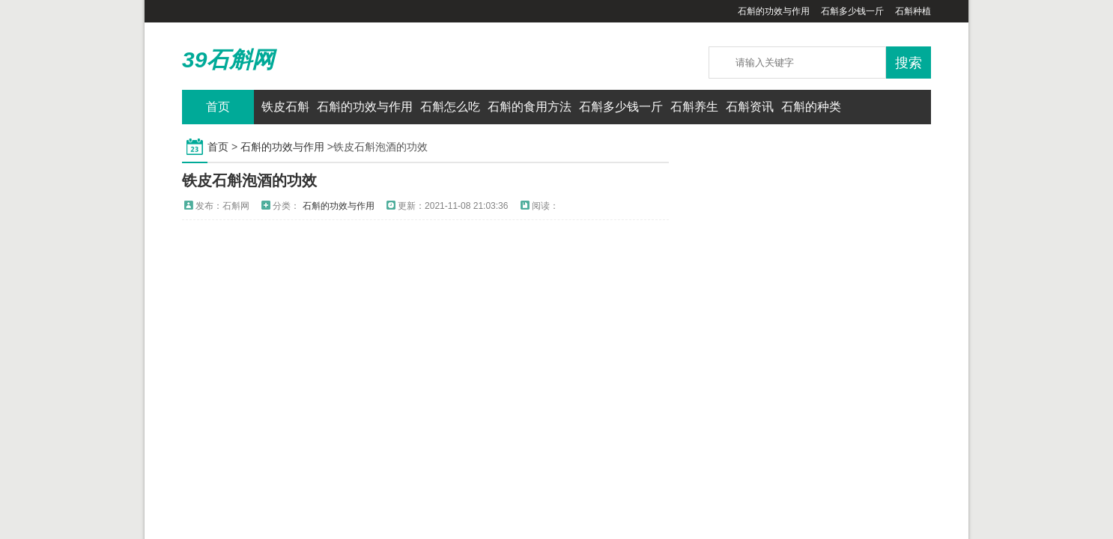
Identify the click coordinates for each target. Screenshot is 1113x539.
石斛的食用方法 (529, 106)
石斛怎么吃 (450, 106)
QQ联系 (912, 107)
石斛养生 (694, 106)
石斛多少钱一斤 (852, 11)
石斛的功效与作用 (774, 11)
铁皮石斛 (285, 106)
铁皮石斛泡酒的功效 (249, 180)
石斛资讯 (750, 106)
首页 (218, 106)
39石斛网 (228, 59)
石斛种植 (913, 11)
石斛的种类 (811, 106)
